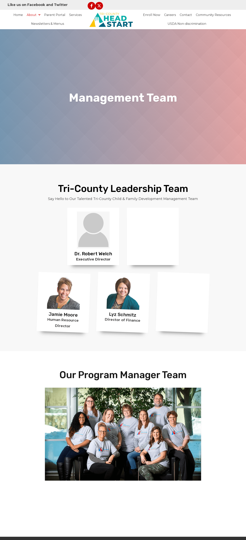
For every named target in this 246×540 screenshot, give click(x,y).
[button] (91, 6)
